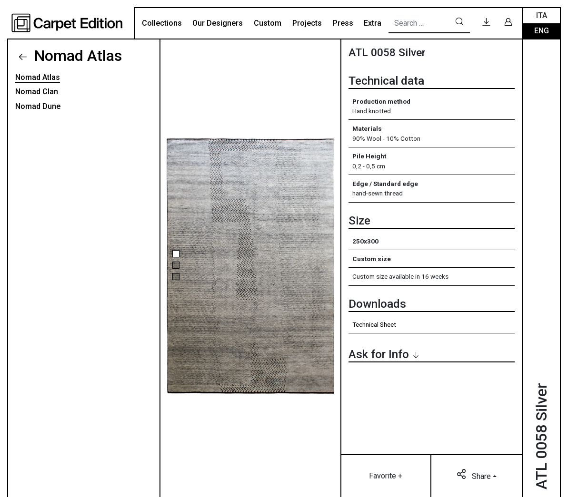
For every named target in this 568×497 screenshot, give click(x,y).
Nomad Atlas (76, 56)
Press (343, 23)
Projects (307, 23)
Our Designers (217, 23)
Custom (267, 23)
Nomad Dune (37, 106)
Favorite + (385, 475)
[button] (175, 253)
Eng (541, 30)
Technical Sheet (374, 324)
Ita (541, 15)
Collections (162, 23)
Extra (372, 23)
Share (475, 475)
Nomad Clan (36, 91)
